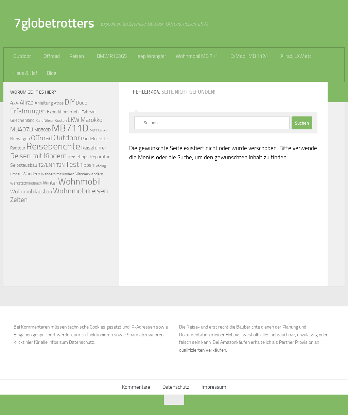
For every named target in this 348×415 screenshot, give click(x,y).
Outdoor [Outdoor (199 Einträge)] (66, 137)
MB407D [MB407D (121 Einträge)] (21, 129)
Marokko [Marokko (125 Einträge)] (91, 120)
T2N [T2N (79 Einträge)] (60, 165)
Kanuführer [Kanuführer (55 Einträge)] (45, 120)
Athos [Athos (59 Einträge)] (59, 103)
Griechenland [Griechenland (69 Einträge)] (22, 120)
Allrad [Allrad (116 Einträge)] (27, 102)
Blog (51, 73)
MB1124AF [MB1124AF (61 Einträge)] (99, 130)
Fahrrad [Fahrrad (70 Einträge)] (88, 111)
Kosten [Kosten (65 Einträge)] (61, 120)
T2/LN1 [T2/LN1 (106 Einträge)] (46, 165)
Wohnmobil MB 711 (197, 56)
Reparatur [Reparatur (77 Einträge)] (100, 156)
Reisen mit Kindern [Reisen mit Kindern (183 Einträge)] (38, 155)
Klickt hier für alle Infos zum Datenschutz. (54, 342)
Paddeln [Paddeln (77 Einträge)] (89, 138)
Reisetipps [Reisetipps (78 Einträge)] (78, 157)
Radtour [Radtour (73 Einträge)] (17, 147)
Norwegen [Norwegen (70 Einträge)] (20, 138)
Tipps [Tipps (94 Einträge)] (85, 165)
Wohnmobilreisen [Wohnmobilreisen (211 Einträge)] (80, 190)
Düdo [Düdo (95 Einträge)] (81, 103)
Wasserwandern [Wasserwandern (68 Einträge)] (89, 173)
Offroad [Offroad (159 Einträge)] (41, 138)
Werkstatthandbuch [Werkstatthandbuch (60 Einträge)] (26, 183)
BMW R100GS (112, 56)
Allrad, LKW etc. (296, 56)
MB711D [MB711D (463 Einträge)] (70, 128)
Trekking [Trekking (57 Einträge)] (99, 165)
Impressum (214, 387)
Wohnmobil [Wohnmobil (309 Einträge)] (79, 181)
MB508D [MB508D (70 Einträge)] (42, 129)
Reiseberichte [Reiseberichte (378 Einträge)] (53, 146)
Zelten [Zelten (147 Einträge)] (19, 200)
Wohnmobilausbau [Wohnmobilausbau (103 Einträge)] (31, 191)
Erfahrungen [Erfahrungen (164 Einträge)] (28, 111)
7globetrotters (54, 23)
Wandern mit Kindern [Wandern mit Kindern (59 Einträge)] (57, 174)
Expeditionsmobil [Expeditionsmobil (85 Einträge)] (64, 112)
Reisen (76, 56)
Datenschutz (175, 387)
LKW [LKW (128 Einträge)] (74, 120)
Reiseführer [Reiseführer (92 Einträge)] (93, 148)
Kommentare (136, 387)
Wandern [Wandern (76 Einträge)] (31, 173)
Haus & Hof (25, 73)
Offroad (52, 56)
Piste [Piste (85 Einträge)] (103, 139)
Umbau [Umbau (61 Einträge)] (15, 174)
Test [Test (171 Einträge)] (72, 164)
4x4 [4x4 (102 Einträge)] (14, 102)
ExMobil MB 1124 (249, 56)
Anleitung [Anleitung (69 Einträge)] (44, 103)
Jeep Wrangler (151, 56)
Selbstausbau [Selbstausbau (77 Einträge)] (23, 165)
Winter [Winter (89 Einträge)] (50, 183)
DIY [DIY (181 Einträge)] (70, 102)
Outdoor (22, 56)
